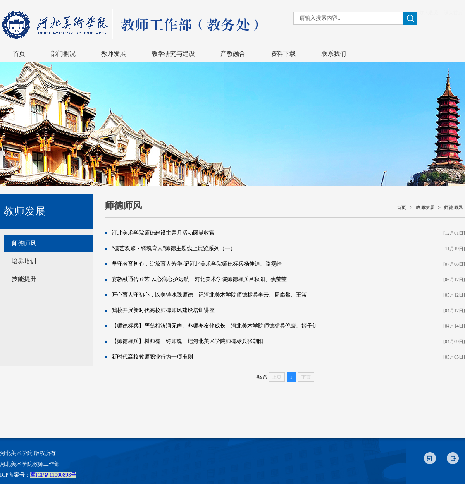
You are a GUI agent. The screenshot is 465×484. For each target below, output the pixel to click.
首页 (19, 53)
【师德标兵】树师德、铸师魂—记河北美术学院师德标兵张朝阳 (188, 341)
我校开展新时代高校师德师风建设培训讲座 (163, 310)
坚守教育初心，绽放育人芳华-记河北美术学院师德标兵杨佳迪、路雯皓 (197, 264)
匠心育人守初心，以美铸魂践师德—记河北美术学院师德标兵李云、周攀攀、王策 (209, 295)
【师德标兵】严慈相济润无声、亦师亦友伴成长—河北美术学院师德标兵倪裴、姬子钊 (215, 326)
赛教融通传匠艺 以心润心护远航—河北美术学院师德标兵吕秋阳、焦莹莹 (199, 279)
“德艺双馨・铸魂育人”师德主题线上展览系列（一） (174, 248)
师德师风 (24, 243)
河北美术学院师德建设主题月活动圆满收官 (163, 233)
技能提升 (24, 279)
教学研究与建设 (173, 53)
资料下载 (283, 53)
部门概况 (63, 53)
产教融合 (232, 53)
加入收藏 (429, 12)
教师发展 (113, 53)
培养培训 (24, 261)
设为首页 (453, 12)
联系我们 (333, 53)
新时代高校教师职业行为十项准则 (152, 357)
